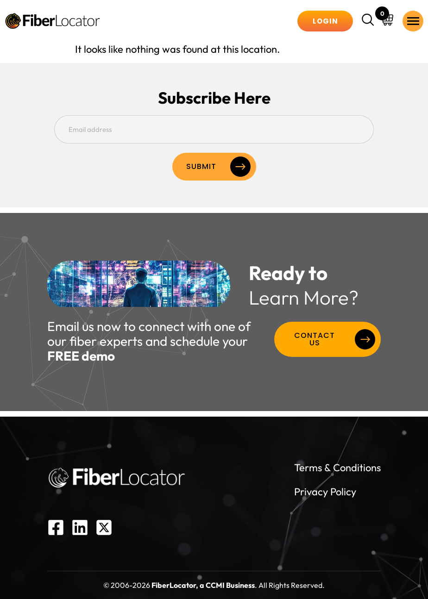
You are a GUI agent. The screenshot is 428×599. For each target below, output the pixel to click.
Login (325, 21)
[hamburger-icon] (413, 21)
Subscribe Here (214, 98)
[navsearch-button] (369, 21)
